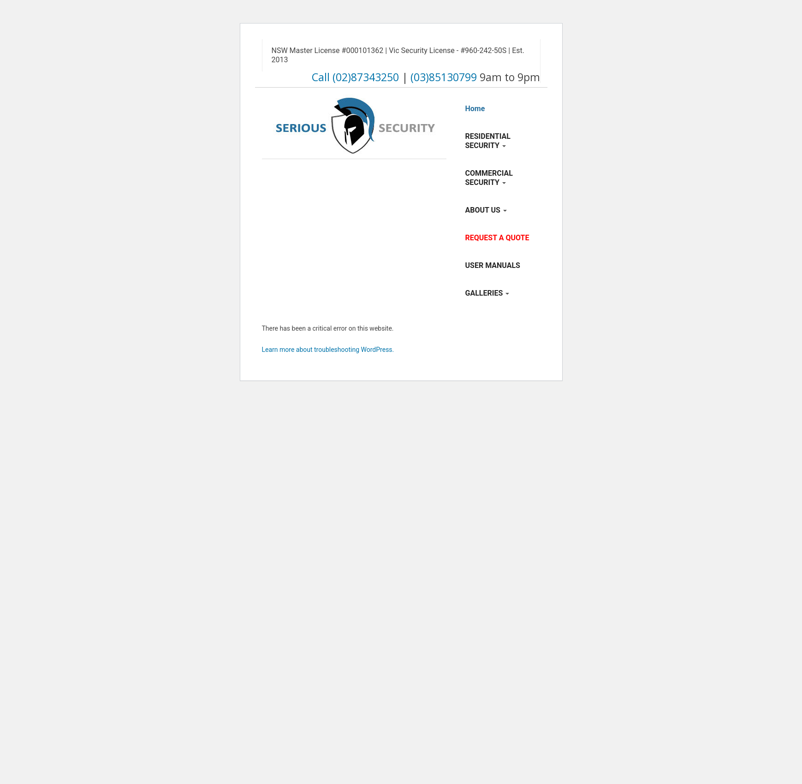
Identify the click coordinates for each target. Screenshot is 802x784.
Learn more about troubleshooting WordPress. (328, 349)
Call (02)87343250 (355, 77)
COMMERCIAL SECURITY (489, 178)
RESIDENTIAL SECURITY (488, 141)
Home (475, 108)
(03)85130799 (443, 77)
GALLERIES (487, 293)
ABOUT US (486, 210)
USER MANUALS (492, 265)
